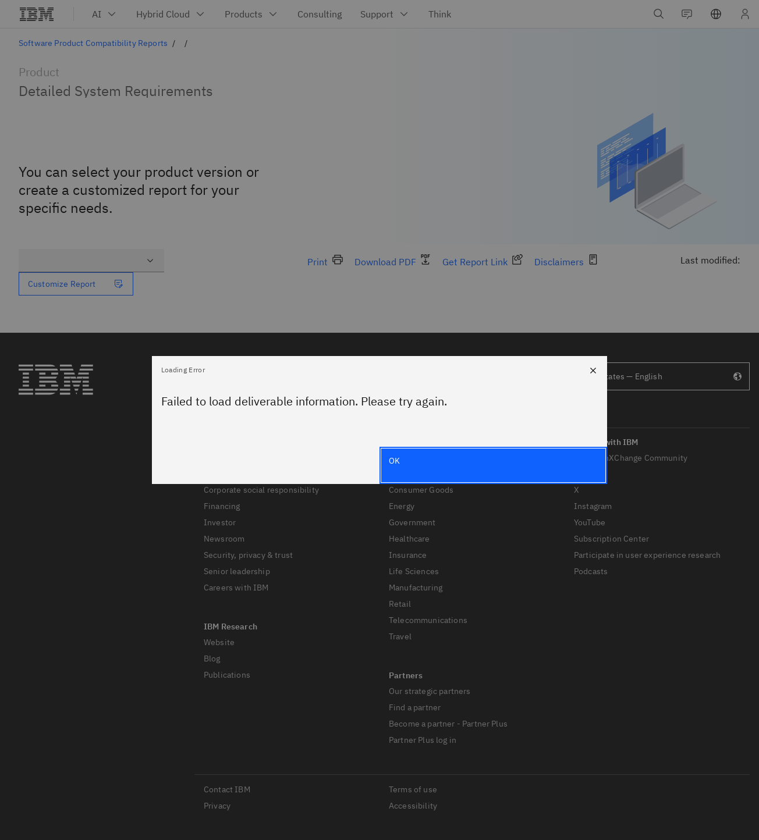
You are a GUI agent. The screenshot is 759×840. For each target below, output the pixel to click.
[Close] (593, 370)
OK (394, 460)
